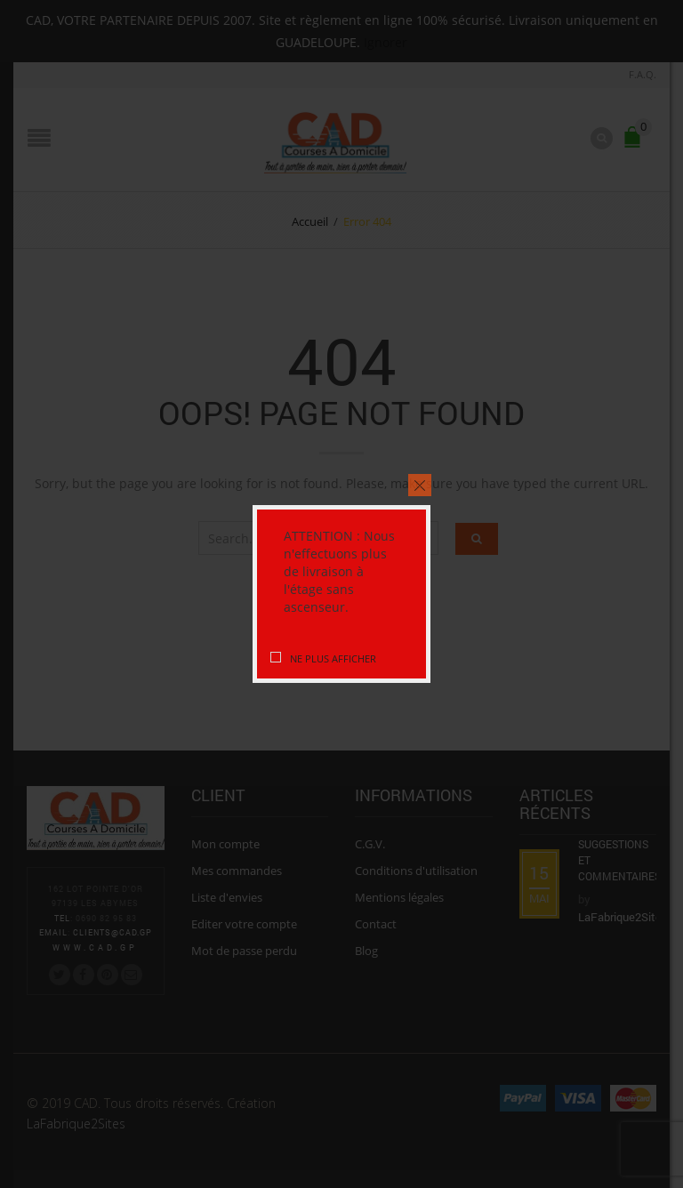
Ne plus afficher (333, 658)
